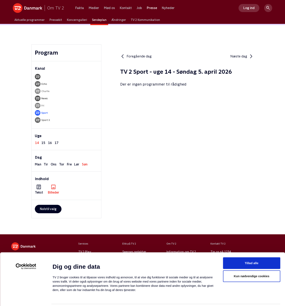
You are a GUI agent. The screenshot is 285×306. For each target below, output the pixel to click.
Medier (94, 8)
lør (76, 164)
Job (139, 8)
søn (85, 164)
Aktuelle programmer (29, 19)
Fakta (79, 8)
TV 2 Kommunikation (145, 19)
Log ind (249, 8)
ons (53, 164)
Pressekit (55, 19)
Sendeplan (99, 19)
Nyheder (168, 8)
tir (46, 164)
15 (43, 143)
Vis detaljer (194, 298)
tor (61, 164)
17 (56, 143)
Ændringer (118, 19)
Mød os (109, 8)
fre (69, 164)
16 (50, 143)
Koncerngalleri (77, 19)
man (38, 164)
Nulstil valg (48, 209)
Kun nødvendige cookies (251, 253)
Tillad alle (251, 239)
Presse (152, 8)
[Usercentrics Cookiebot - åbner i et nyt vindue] (25, 243)
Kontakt (126, 8)
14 (37, 143)
